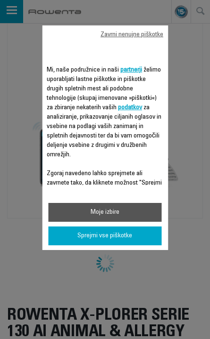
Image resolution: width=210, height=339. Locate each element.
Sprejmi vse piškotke (104, 236)
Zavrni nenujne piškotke (132, 35)
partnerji (131, 70)
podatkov (130, 108)
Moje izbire (105, 212)
